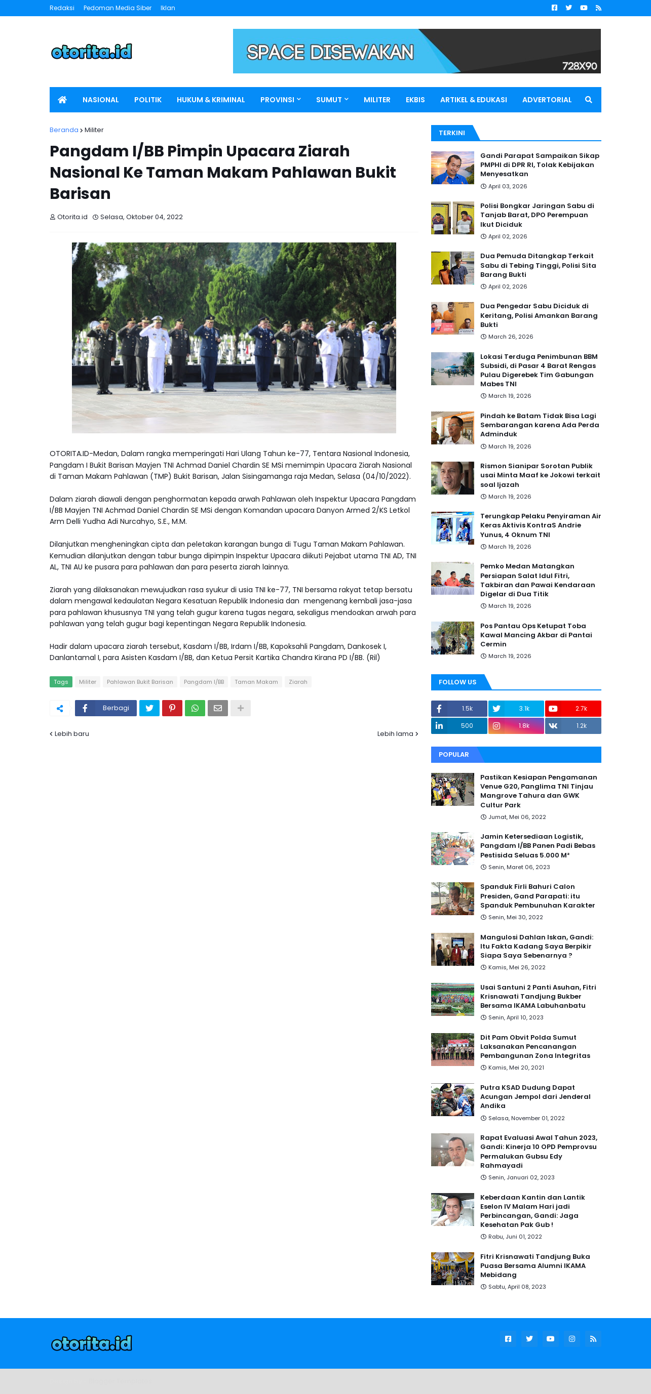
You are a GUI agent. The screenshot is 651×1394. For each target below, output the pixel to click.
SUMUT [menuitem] (329, 100)
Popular (454, 754)
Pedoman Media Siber (117, 8)
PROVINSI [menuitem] (277, 100)
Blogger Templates (120, 1381)
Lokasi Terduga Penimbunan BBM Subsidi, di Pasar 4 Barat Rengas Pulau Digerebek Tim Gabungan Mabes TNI (539, 370)
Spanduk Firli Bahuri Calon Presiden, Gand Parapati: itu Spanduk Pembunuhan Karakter (537, 896)
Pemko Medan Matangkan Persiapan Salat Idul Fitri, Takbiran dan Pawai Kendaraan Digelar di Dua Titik (537, 580)
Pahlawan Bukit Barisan (140, 682)
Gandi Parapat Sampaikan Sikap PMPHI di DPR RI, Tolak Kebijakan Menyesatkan (539, 165)
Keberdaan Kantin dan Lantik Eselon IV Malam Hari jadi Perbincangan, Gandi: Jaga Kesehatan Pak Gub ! (532, 1211)
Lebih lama (395, 734)
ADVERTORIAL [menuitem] (547, 100)
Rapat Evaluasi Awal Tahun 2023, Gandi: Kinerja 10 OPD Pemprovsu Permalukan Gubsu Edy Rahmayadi (538, 1151)
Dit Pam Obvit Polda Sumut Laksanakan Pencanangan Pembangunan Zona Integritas (535, 1046)
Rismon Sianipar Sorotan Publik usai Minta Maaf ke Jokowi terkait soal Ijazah (540, 475)
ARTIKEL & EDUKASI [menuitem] (473, 100)
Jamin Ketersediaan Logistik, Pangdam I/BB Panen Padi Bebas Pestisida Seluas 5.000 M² (537, 845)
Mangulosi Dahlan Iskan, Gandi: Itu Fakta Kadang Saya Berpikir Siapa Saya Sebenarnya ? (536, 946)
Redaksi (62, 8)
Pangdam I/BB (204, 682)
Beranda (64, 130)
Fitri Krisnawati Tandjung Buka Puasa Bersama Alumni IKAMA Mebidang (535, 1266)
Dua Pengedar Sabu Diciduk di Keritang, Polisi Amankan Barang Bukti (539, 315)
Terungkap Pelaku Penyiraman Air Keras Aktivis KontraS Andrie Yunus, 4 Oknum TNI (540, 525)
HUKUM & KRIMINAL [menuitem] (211, 100)
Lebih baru (72, 734)
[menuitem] (62, 99)
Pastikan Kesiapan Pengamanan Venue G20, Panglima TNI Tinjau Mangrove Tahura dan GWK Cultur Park (538, 791)
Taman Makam (256, 682)
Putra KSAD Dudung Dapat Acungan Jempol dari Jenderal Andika (535, 1097)
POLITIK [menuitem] (148, 100)
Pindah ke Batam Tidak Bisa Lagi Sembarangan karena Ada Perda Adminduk (539, 425)
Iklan (168, 8)
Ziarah (298, 682)
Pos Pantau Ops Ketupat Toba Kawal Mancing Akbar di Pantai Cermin (536, 635)
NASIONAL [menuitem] (101, 100)
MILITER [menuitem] (377, 100)
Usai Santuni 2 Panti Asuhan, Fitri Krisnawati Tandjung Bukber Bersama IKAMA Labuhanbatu (538, 996)
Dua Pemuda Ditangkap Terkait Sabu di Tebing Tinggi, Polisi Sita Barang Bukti (538, 265)
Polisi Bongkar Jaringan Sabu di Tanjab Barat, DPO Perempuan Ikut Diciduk (537, 215)
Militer (94, 130)
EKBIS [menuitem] (415, 100)
